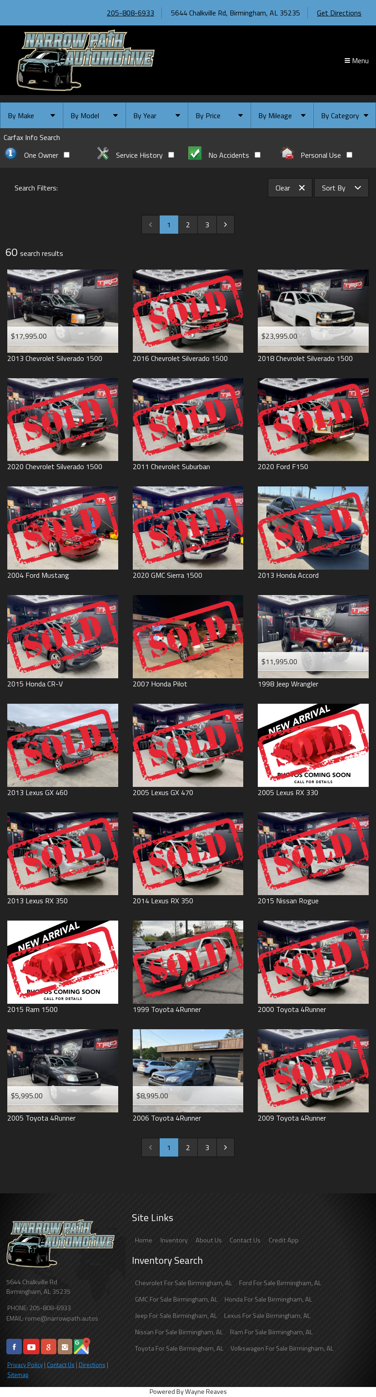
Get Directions (339, 12)
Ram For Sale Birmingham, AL (271, 1332)
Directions (92, 1364)
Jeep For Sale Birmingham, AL (176, 1316)
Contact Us (61, 1364)
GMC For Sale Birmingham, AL (176, 1299)
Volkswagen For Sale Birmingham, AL (282, 1348)
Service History (135, 155)
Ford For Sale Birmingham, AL (280, 1283)
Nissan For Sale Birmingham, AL (179, 1332)
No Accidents (224, 155)
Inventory (174, 1240)
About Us (209, 1240)
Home (143, 1240)
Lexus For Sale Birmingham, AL (267, 1316)
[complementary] (348, 1369)
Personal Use (316, 155)
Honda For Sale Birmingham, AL (268, 1299)
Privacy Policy (25, 1364)
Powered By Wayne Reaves (188, 1392)
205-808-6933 (130, 12)
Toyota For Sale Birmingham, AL (179, 1348)
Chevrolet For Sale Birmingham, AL (183, 1283)
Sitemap (18, 1374)
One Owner (37, 155)
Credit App (284, 1240)
